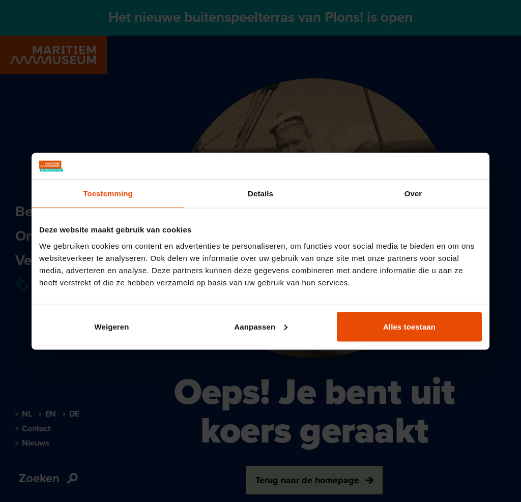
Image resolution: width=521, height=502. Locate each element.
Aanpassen (260, 326)
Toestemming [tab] (108, 193)
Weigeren (111, 326)
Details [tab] (260, 193)
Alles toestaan (409, 326)
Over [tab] (413, 193)
